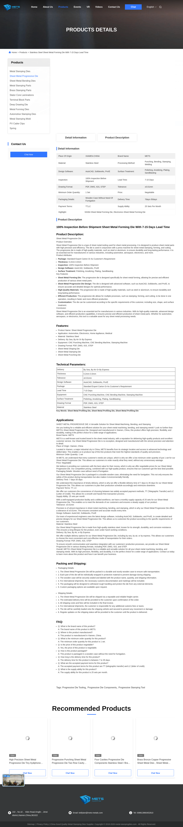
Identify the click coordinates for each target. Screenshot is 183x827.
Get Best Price (130, 123)
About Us (48, 7)
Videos (99, 7)
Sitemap (30, 824)
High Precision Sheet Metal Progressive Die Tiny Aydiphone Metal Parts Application (25, 761)
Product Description (117, 137)
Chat (133, 7)
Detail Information (76, 137)
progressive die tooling (74, 687)
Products (63, 7)
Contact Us (114, 7)
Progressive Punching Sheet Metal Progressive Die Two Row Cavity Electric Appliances (69, 761)
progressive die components (102, 687)
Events (77, 7)
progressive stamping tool (132, 687)
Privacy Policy (43, 824)
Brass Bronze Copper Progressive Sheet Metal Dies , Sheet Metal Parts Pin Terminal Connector (154, 761)
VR (88, 7)
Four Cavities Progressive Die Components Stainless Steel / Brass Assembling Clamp (112, 761)
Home (34, 7)
